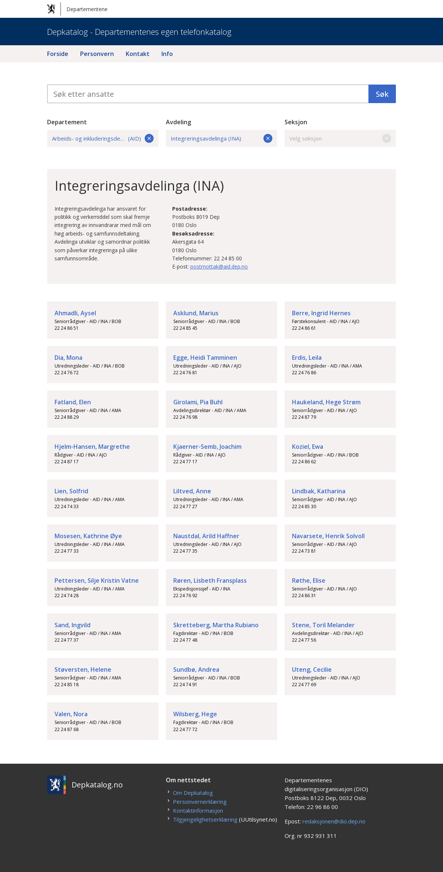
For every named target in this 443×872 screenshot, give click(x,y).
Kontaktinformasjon (198, 810)
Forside (57, 54)
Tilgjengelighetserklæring (205, 819)
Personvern (97, 54)
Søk (382, 94)
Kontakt (138, 54)
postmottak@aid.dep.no (219, 266)
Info (167, 54)
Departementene (77, 9)
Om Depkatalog (193, 792)
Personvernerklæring (200, 801)
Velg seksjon (340, 138)
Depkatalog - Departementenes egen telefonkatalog (139, 31)
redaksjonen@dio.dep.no (333, 821)
